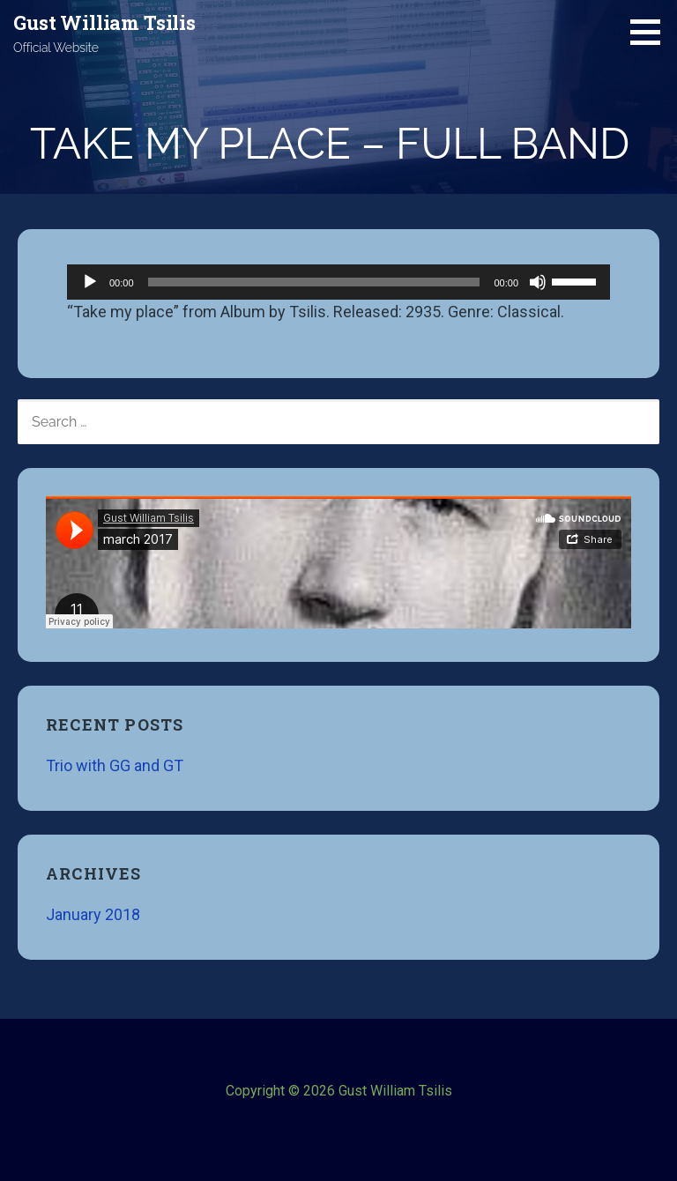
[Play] (90, 282)
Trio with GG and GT (114, 765)
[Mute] (538, 282)
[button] (651, 32)
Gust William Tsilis (104, 22)
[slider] (314, 282)
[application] (338, 282)
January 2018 (93, 914)
